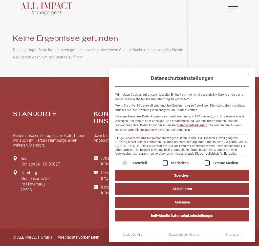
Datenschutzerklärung (192, 125)
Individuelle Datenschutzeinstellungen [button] (182, 216)
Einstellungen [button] (144, 130)
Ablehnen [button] (182, 202)
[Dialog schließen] (249, 74)
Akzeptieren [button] (182, 189)
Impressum (234, 234)
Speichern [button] (182, 175)
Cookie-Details (132, 234)
